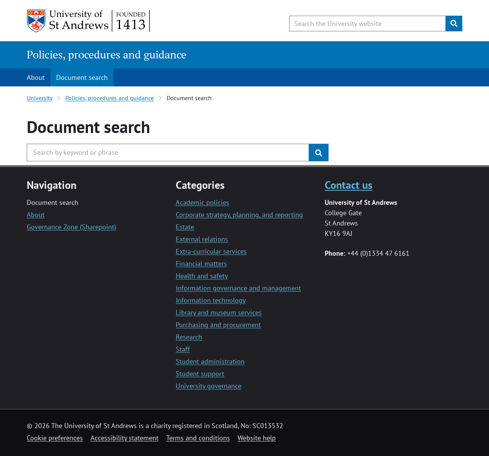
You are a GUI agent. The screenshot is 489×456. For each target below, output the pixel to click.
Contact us (348, 185)
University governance (208, 385)
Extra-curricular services (211, 251)
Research (189, 337)
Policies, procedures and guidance (106, 54)
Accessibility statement (125, 437)
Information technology (211, 300)
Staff (183, 349)
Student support (200, 373)
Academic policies (202, 202)
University (39, 98)
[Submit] (453, 23)
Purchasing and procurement (218, 324)
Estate (185, 226)
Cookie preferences (55, 437)
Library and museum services (219, 312)
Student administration (210, 361)
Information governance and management (238, 288)
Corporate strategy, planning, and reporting (239, 214)
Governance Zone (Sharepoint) (71, 226)
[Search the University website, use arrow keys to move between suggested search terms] (367, 23)
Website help (257, 437)
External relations (202, 239)
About (36, 77)
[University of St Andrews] (89, 21)
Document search (82, 77)
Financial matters (201, 263)
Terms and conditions (198, 437)
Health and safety (202, 275)
